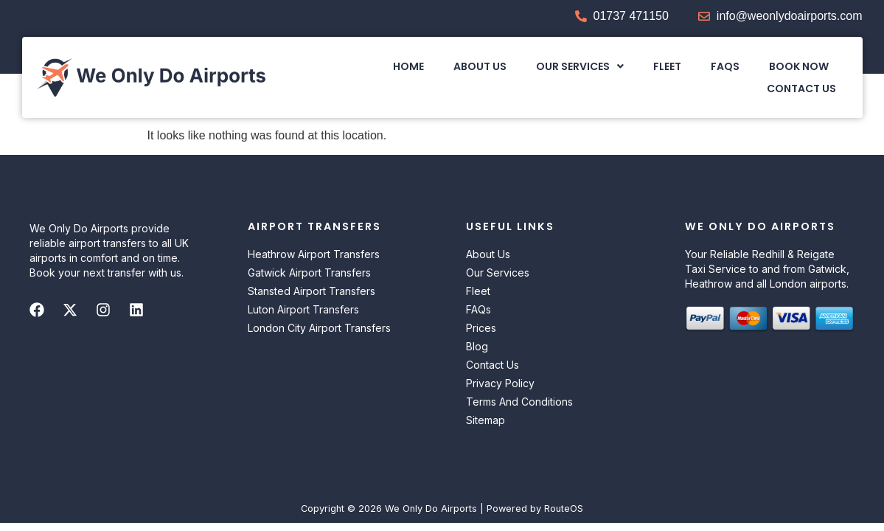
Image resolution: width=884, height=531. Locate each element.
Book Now (799, 66)
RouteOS (563, 508)
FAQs (725, 66)
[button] (581, 66)
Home (409, 66)
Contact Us (802, 88)
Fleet (668, 66)
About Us (480, 66)
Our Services (580, 66)
